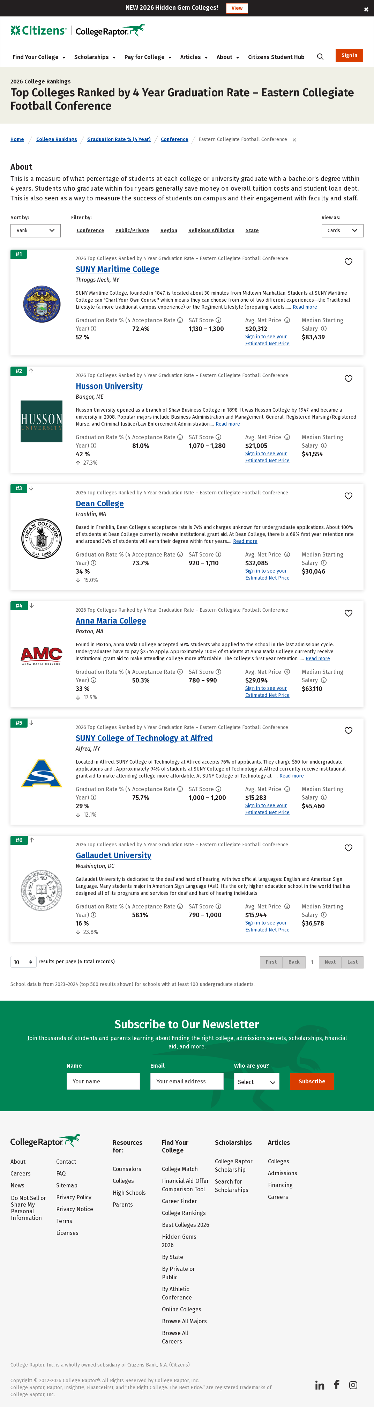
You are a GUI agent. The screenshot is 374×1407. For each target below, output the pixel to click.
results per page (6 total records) (62, 962)
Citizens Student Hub (276, 57)
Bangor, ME (89, 396)
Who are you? (251, 1065)
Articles (193, 57)
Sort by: (19, 218)
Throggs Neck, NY (97, 280)
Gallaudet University (113, 855)
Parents (123, 1204)
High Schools (129, 1192)
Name (74, 1065)
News (17, 1185)
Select (246, 1082)
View (237, 8)
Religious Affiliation (211, 231)
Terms (64, 1221)
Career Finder (179, 1201)
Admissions (282, 1173)
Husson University (109, 386)
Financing (280, 1185)
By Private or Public (178, 1273)
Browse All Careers (175, 1337)
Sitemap (66, 1185)
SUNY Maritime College (117, 269)
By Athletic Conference (177, 1293)
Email (157, 1065)
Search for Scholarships (231, 1185)
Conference (174, 139)
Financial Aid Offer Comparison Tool (185, 1185)
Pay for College (148, 57)
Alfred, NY (88, 748)
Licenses (67, 1233)
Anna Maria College (111, 621)
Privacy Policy (73, 1197)
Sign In (349, 55)
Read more (305, 307)
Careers (20, 1173)
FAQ (61, 1173)
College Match (180, 1169)
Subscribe (312, 1081)
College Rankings (56, 139)
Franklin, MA (91, 514)
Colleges (123, 1181)
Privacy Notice (74, 1209)
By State (172, 1257)
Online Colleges (181, 1309)
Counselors (127, 1169)
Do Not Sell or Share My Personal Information (28, 1208)
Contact (66, 1161)
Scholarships (94, 57)
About (228, 57)
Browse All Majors (184, 1321)
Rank (22, 231)
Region (168, 231)
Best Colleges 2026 (185, 1225)
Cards (334, 231)
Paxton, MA (89, 631)
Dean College (100, 503)
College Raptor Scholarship (234, 1165)
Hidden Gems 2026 (179, 1240)
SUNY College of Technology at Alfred (144, 738)
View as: (331, 218)
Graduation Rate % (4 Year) (119, 139)
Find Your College (39, 57)
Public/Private (132, 231)
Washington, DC (95, 866)
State (252, 231)
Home (17, 139)
